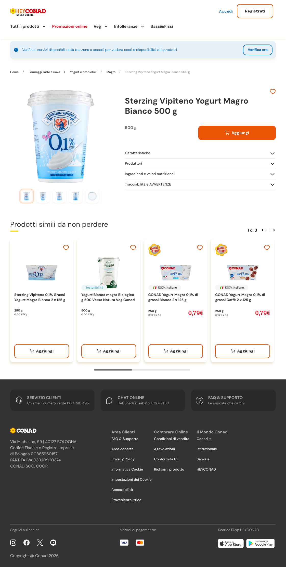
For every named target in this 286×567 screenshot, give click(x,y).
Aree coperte (122, 449)
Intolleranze (126, 26)
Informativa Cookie (127, 469)
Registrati (255, 11)
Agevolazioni (164, 449)
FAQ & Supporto (124, 439)
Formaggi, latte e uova (44, 72)
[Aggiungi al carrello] (237, 133)
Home (14, 72)
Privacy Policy (123, 459)
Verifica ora (258, 50)
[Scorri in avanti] (272, 230)
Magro (111, 72)
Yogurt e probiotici (83, 72)
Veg (97, 26)
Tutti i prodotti (24, 26)
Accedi (226, 11)
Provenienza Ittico (126, 500)
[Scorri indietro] (263, 230)
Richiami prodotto (169, 469)
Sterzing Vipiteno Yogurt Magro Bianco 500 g (157, 72)
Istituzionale (207, 449)
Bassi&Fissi (162, 26)
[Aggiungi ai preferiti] (273, 92)
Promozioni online (70, 26)
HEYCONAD (206, 469)
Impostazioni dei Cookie (131, 479)
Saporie (203, 459)
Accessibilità (122, 490)
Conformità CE (166, 459)
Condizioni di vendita (171, 439)
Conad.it (204, 439)
